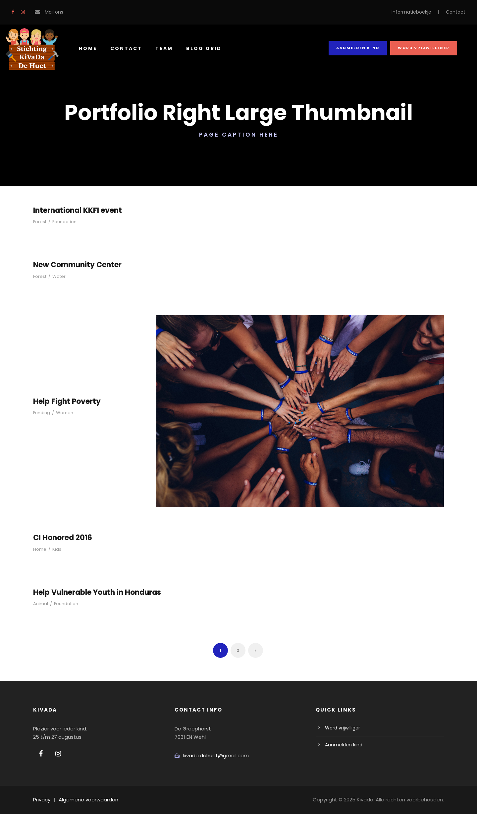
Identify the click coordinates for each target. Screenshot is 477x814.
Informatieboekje (418, 12)
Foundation (62, 221)
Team (161, 48)
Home (88, 48)
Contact (457, 12)
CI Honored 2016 (62, 537)
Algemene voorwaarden (83, 799)
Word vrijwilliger (425, 48)
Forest (39, 221)
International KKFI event (75, 210)
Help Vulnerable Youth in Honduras (93, 592)
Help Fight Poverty (65, 401)
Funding (41, 412)
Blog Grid (200, 48)
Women (61, 412)
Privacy (41, 799)
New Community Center (74, 265)
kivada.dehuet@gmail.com (212, 755)
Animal (39, 603)
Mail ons (53, 12)
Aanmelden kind (360, 48)
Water (56, 276)
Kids (54, 549)
